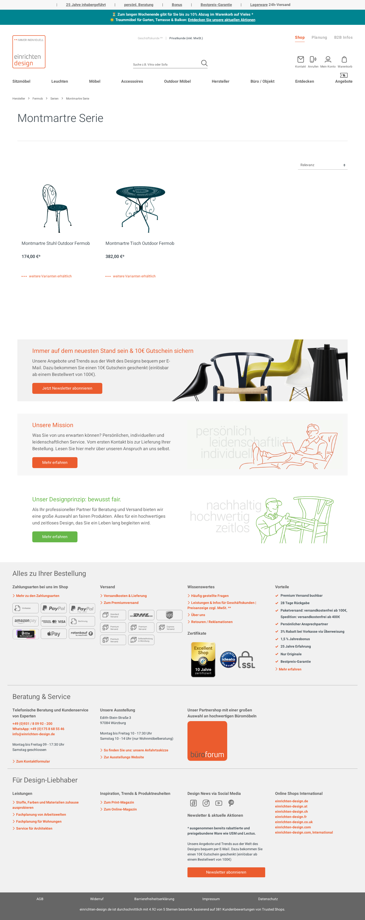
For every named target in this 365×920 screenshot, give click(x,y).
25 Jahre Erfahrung (293, 646)
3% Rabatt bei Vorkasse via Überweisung (309, 631)
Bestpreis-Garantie (216, 4)
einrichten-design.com (293, 827)
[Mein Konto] (313, 61)
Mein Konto (328, 66)
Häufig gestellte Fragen (208, 595)
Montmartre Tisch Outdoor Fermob (140, 244)
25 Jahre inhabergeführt (86, 4)
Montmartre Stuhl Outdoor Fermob (56, 244)
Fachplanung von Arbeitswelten (39, 814)
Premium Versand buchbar (299, 595)
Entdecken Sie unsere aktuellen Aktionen (221, 20)
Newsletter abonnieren (226, 872)
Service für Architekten (32, 828)
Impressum (211, 899)
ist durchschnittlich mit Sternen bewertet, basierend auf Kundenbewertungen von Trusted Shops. (182, 909)
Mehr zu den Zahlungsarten (35, 595)
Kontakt (300, 66)
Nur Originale (288, 654)
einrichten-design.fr (291, 816)
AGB (39, 899)
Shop (300, 37)
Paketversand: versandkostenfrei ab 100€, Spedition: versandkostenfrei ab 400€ (311, 613)
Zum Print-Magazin (117, 802)
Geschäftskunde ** (150, 38)
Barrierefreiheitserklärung (154, 899)
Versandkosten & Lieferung (123, 595)
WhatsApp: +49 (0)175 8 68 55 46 (38, 729)
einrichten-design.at (291, 806)
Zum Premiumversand (119, 602)
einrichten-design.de (291, 801)
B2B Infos (343, 37)
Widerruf (97, 899)
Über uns (196, 615)
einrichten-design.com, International (304, 832)
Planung (319, 37)
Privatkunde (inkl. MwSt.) (186, 38)
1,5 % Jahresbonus (292, 639)
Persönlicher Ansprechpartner (301, 624)
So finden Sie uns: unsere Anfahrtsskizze (134, 750)
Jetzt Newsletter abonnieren (67, 388)
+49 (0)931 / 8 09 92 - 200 (32, 723)
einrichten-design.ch (291, 811)
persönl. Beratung (138, 4)
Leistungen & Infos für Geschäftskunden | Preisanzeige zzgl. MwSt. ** (221, 605)
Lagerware (259, 4)
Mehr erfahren (55, 463)
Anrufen (313, 66)
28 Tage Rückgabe (292, 603)
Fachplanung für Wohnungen (37, 821)
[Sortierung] (323, 165)
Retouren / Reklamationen (210, 622)
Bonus (177, 4)
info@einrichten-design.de (33, 734)
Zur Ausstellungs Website (122, 757)
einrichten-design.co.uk (294, 822)
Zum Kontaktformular (31, 761)
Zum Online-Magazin (118, 809)
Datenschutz (268, 899)
